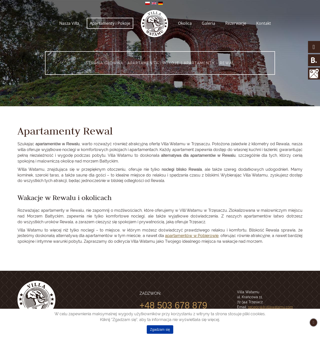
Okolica (185, 23)
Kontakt (263, 23)
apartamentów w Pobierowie (191, 235)
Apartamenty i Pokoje (110, 23)
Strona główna (104, 63)
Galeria (208, 23)
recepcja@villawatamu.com (270, 307)
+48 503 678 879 (173, 305)
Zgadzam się (160, 330)
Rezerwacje (235, 23)
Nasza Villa (69, 23)
